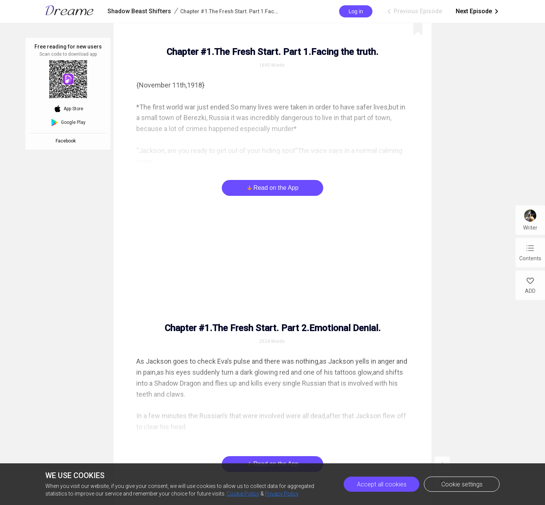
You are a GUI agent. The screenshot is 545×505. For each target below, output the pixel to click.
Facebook (67, 141)
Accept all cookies (381, 484)
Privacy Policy (282, 494)
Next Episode (478, 11)
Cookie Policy (243, 494)
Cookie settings (462, 484)
